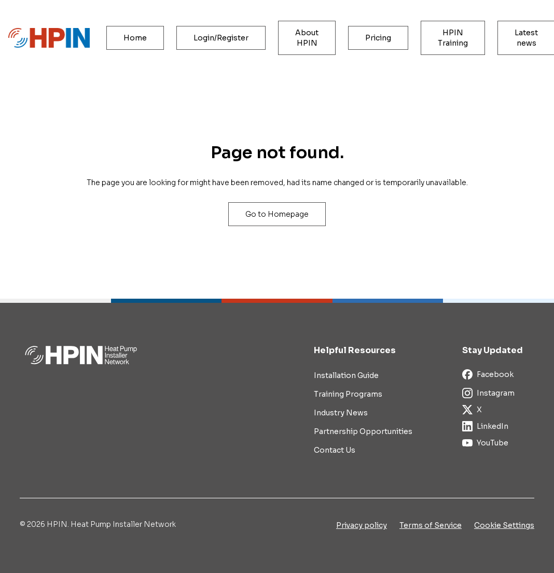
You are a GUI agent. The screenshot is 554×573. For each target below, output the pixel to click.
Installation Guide (346, 375)
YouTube (485, 443)
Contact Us (334, 450)
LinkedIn (485, 426)
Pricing (378, 38)
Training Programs (348, 394)
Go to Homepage (277, 214)
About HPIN (306, 38)
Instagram (488, 393)
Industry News (341, 412)
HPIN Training (453, 38)
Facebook (488, 374)
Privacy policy (361, 525)
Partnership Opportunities (363, 431)
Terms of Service (430, 525)
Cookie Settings (504, 525)
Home (135, 38)
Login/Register (220, 38)
